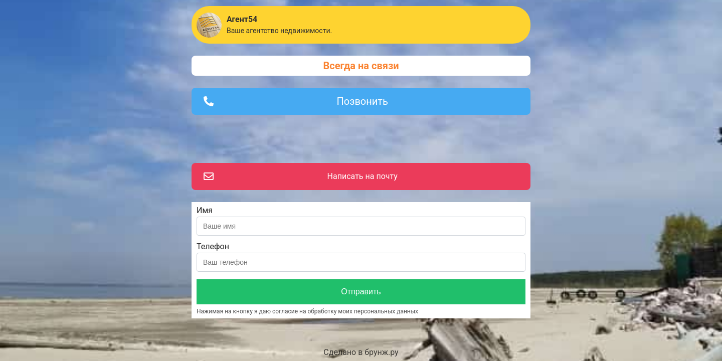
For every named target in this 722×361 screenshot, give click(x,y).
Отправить (361, 291)
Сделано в (360, 352)
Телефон (213, 246)
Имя (205, 210)
